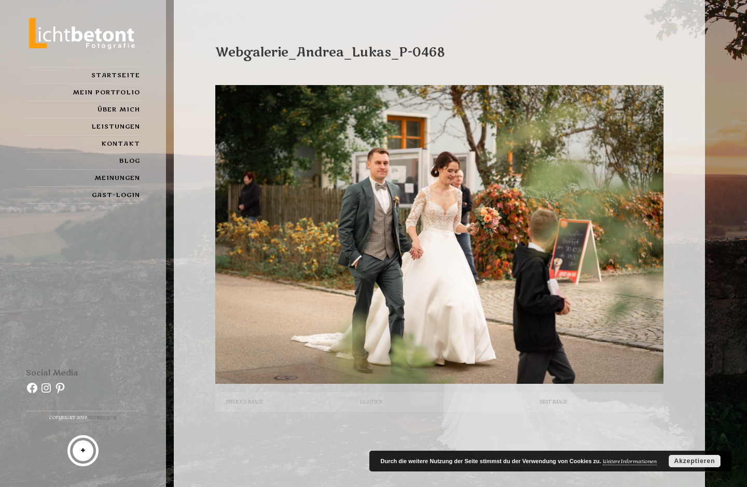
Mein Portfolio (106, 92)
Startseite (115, 75)
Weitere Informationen (630, 461)
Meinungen (117, 178)
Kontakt (120, 144)
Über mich (119, 109)
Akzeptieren (694, 461)
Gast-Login (116, 195)
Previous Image (244, 401)
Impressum (102, 418)
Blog (129, 161)
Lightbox (371, 401)
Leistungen (115, 126)
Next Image (553, 401)
